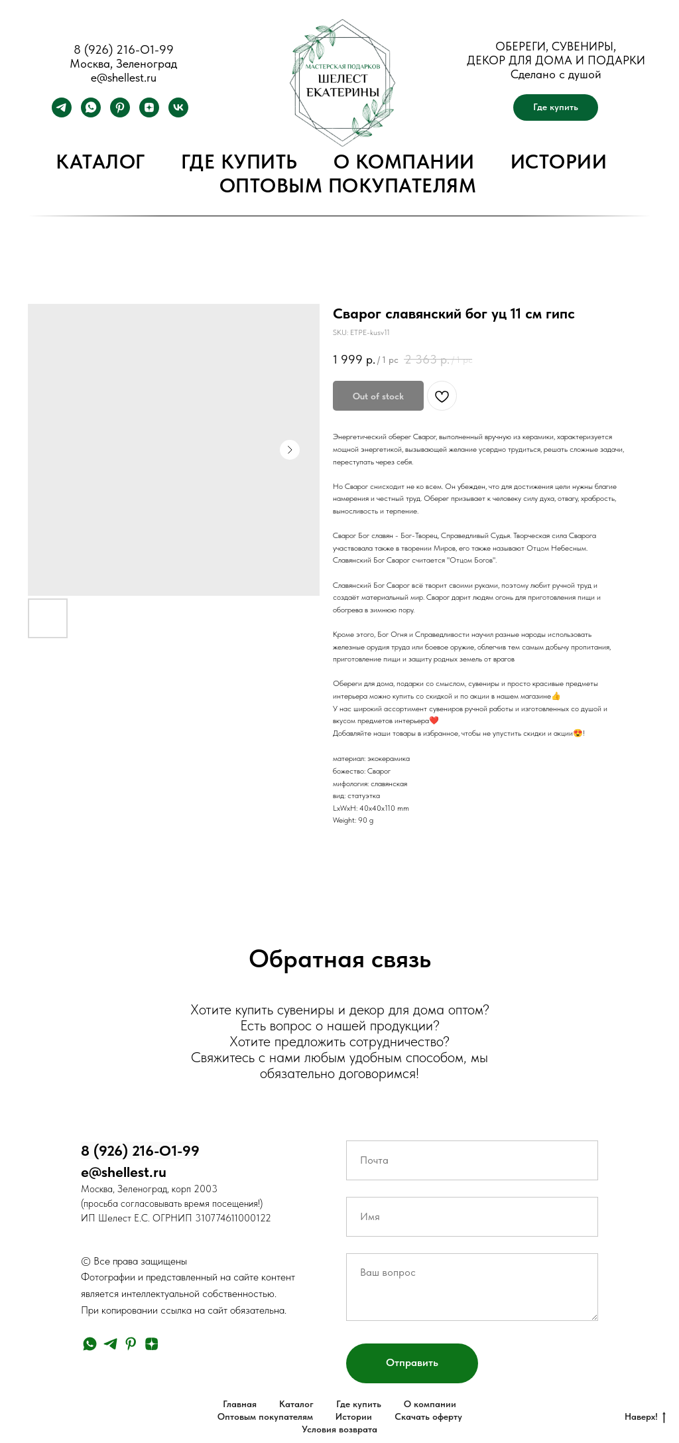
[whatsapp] (91, 113)
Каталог (100, 161)
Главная (240, 1404)
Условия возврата (339, 1429)
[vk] (178, 113)
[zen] (149, 113)
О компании (404, 161)
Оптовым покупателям (348, 185)
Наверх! (645, 1417)
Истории (559, 161)
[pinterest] (120, 113)
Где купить (239, 161)
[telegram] (62, 113)
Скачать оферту (428, 1416)
